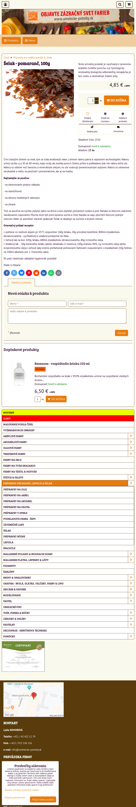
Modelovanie (68, 595)
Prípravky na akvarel (17, 501)
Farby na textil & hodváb (20, 471)
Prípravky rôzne (14, 536)
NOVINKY (8, 412)
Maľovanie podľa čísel (18, 424)
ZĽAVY (7, 418)
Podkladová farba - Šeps (19, 518)
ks (39, 399)
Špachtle (9, 548)
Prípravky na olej (15, 489)
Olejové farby (68, 448)
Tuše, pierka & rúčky (68, 613)
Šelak (7, 530)
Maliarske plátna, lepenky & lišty (68, 560)
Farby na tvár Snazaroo (19, 465)
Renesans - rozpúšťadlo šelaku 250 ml (62, 363)
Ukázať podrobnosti (14, 797)
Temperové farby (68, 454)
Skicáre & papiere (68, 589)
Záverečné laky (13, 524)
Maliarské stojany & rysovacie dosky (68, 554)
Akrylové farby (68, 436)
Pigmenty (9, 565)
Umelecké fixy (12, 607)
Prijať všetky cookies (43, 799)
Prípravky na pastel (16, 507)
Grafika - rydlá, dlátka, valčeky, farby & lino (68, 583)
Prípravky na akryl (16, 495)
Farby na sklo (12, 459)
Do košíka (116, 100)
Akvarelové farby (68, 442)
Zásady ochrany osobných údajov (21, 789)
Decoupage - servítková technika (25, 630)
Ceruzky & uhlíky (68, 618)
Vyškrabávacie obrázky (19, 430)
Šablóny (8, 571)
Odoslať (121, 333)
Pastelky (68, 624)
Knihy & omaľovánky (68, 577)
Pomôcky (68, 636)
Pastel (68, 601)
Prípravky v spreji (15, 513)
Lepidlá (8, 542)
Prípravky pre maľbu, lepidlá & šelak (68, 483)
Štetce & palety (68, 477)
